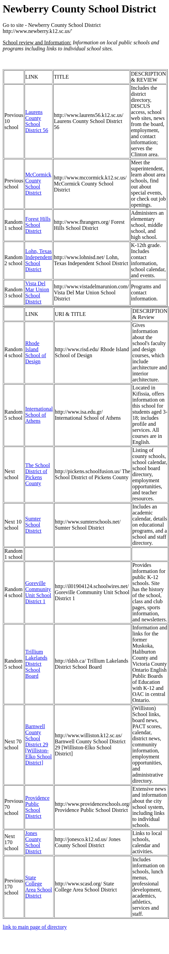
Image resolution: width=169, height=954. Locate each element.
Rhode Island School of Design (35, 352)
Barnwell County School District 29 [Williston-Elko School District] (38, 744)
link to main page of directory (35, 927)
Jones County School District (33, 842)
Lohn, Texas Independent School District (38, 260)
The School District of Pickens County (37, 474)
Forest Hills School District (37, 225)
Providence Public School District (37, 807)
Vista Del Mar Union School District (37, 292)
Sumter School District (33, 525)
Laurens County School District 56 (36, 121)
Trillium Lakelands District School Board (36, 664)
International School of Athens (39, 415)
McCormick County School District (38, 184)
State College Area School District (38, 887)
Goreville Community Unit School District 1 (38, 592)
